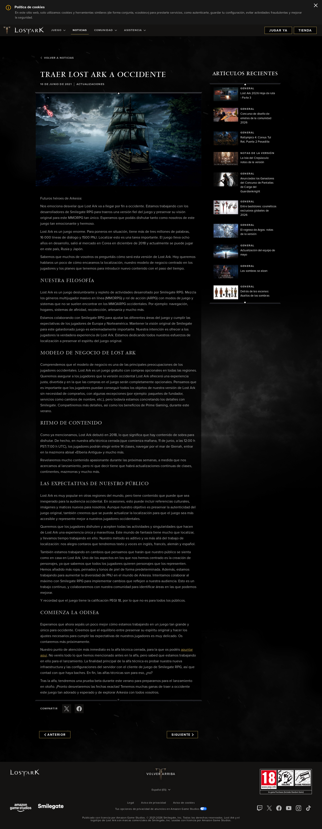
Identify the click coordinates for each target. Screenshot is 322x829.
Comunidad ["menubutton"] (105, 30)
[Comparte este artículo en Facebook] (79, 708)
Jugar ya (278, 30)
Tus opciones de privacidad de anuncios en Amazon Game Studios (161, 809)
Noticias (80, 30)
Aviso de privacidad (153, 803)
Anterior (55, 734)
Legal (130, 803)
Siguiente (183, 734)
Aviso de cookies (184, 803)
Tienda (305, 30)
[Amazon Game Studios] (20, 808)
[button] (118, 139)
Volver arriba (161, 774)
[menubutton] (161, 790)
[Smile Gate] (51, 808)
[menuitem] (58, 30)
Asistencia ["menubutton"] (135, 30)
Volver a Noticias (57, 58)
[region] (245, 193)
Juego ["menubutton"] (58, 30)
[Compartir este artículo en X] (66, 708)
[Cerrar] (316, 6)
